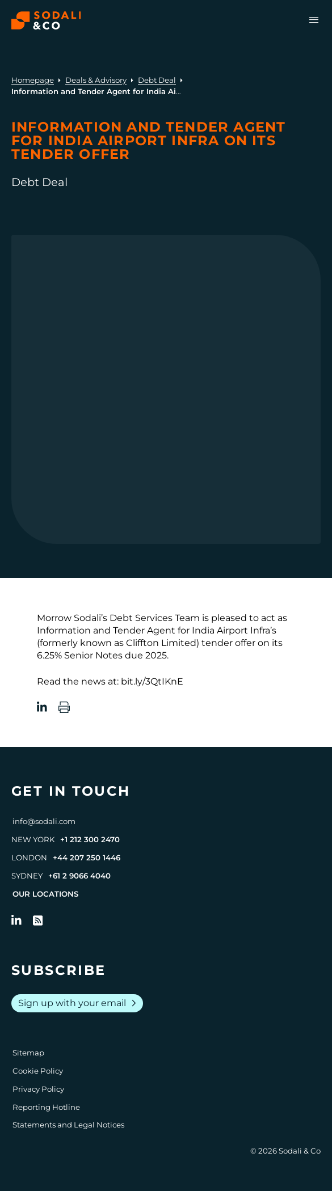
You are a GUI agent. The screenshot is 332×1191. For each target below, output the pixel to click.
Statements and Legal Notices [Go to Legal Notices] (68, 1124)
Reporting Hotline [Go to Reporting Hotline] (46, 1107)
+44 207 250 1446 (86, 857)
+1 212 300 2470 (90, 839)
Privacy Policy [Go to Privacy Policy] (38, 1088)
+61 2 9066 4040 (79, 875)
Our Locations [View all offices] (45, 893)
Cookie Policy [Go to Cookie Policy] (37, 1070)
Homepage (32, 80)
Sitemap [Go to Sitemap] (28, 1052)
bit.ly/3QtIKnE (152, 681)
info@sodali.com (43, 821)
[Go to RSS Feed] (38, 920)
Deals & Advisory (96, 80)
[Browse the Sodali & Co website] (46, 20)
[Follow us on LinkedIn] (16, 920)
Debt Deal (157, 80)
